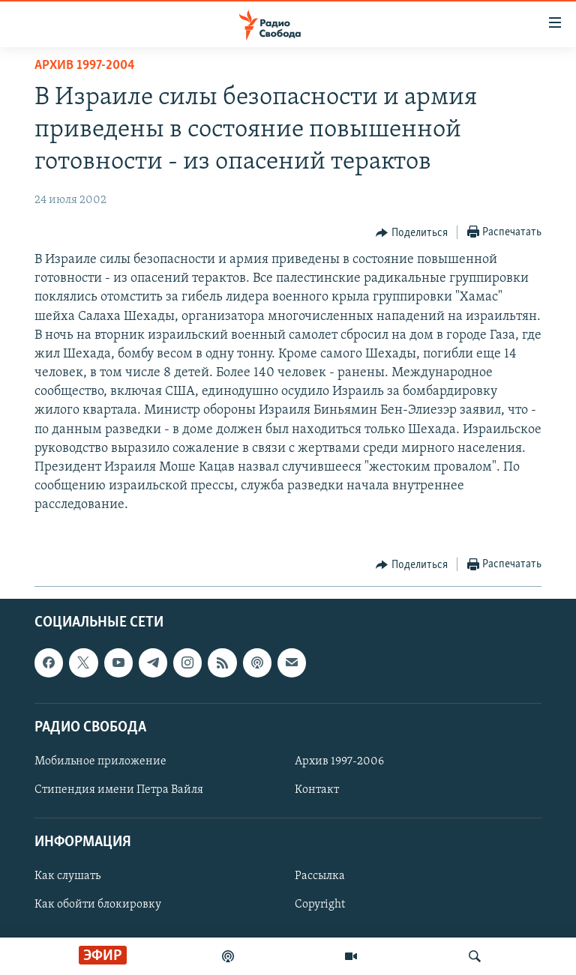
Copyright (320, 905)
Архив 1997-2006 (339, 761)
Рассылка (320, 876)
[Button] (412, 233)
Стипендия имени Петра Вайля (118, 790)
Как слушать (67, 876)
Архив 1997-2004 (84, 65)
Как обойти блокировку (97, 905)
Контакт (317, 790)
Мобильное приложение (100, 761)
